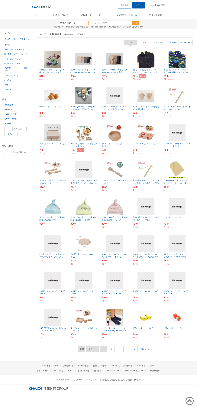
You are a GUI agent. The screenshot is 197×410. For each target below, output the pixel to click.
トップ (38, 15)
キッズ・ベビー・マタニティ (16, 39)
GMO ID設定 (161, 5)
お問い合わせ (83, 370)
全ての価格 (8, 105)
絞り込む (11, 134)
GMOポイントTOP (50, 366)
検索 (135, 23)
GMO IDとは (83, 366)
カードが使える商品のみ (14, 152)
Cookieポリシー (113, 370)
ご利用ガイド (68, 366)
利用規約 (98, 370)
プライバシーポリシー (135, 370)
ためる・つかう (61, 15)
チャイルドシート (11, 75)
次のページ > (145, 349)
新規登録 (124, 5)
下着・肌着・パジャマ (13, 59)
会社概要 (155, 370)
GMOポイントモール (127, 15)
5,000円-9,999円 (10, 119)
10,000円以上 (9, 123)
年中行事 (7, 89)
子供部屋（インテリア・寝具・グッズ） (16, 69)
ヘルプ (151, 5)
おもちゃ (7, 80)
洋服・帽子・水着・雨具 (14, 49)
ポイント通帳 (155, 15)
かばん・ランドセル (12, 64)
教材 (6, 85)
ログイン (139, 5)
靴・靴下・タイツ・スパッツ (15, 54)
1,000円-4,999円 (10, 114)
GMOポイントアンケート (92, 15)
